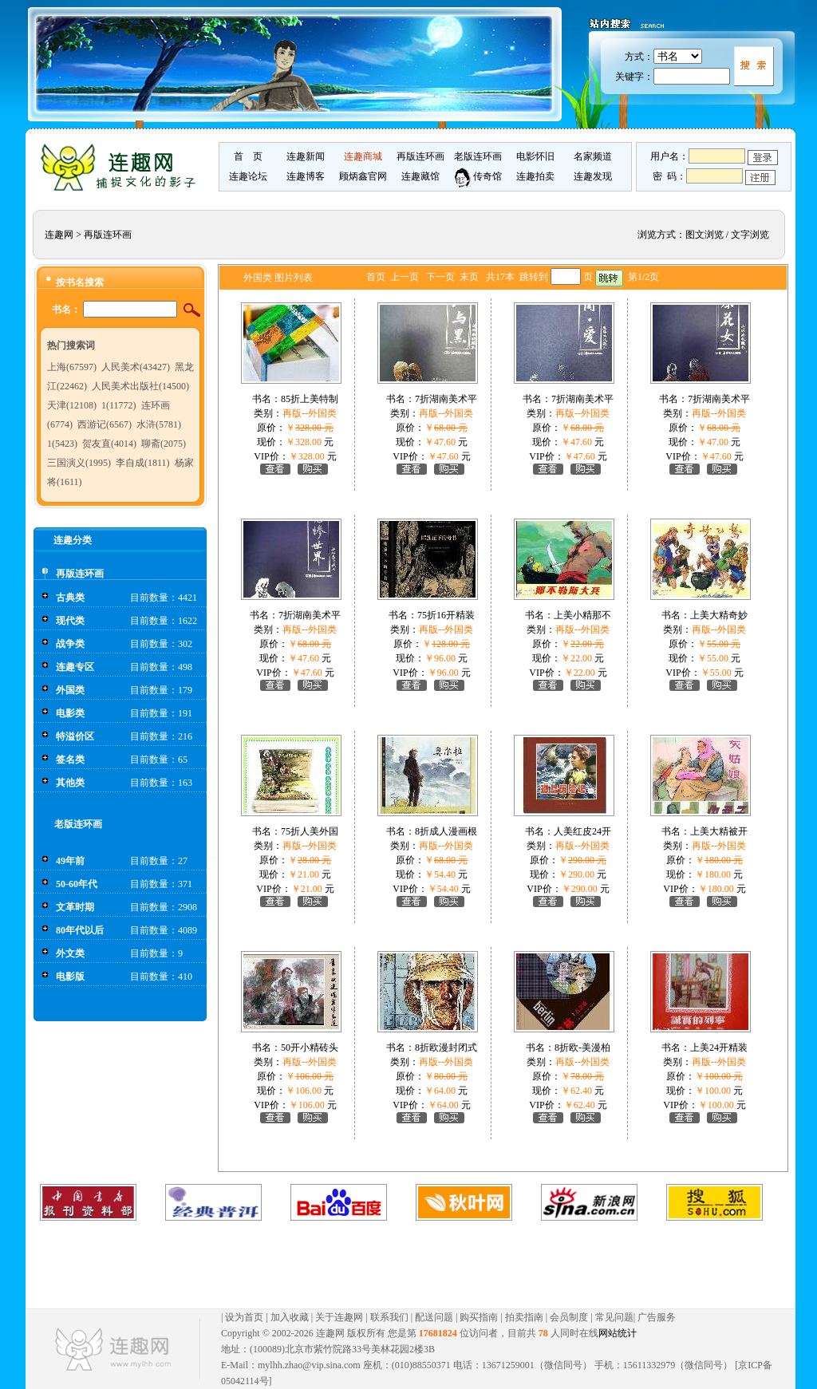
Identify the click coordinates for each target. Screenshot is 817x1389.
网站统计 (617, 1333)
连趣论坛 (248, 176)
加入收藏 (289, 1317)
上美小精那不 (582, 615)
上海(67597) (72, 367)
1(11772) (118, 405)
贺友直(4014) (109, 443)
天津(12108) (72, 405)
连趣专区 (75, 667)
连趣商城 (363, 156)
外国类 (70, 690)
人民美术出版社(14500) (140, 386)
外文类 (70, 953)
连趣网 (59, 234)
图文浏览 (704, 234)
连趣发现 (593, 176)
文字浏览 (750, 234)
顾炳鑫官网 (363, 176)
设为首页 (244, 1317)
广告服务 (656, 1317)
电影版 (70, 976)
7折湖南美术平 (446, 398)
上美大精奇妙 (719, 615)
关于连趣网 (339, 1317)
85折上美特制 (309, 398)
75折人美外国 (309, 831)
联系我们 (389, 1317)
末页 (469, 276)
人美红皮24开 (582, 831)
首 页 (248, 156)
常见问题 (614, 1317)
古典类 (70, 597)
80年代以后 (80, 930)
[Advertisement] (394, 1264)
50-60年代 (76, 884)
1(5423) (62, 443)
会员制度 (569, 1317)
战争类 (70, 643)
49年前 (70, 860)
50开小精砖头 (309, 1047)
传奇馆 (478, 176)
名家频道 (593, 156)
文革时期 (75, 907)
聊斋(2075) (163, 443)
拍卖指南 (524, 1317)
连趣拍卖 (535, 176)
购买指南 (479, 1317)
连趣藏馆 (420, 176)
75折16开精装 (446, 615)
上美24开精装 (719, 1047)
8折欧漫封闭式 (446, 1047)
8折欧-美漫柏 (582, 1047)
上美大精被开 (719, 831)
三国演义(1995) (79, 462)
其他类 (70, 782)
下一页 (440, 276)
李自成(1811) (143, 462)
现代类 (70, 620)
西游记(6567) (104, 424)
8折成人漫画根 (446, 831)
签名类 (70, 759)
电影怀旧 (535, 156)
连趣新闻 (305, 156)
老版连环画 (478, 156)
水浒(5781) (158, 424)
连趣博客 (305, 176)
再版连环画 (420, 156)
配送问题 (434, 1317)
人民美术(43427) (135, 367)
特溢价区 (75, 736)
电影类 (70, 713)
